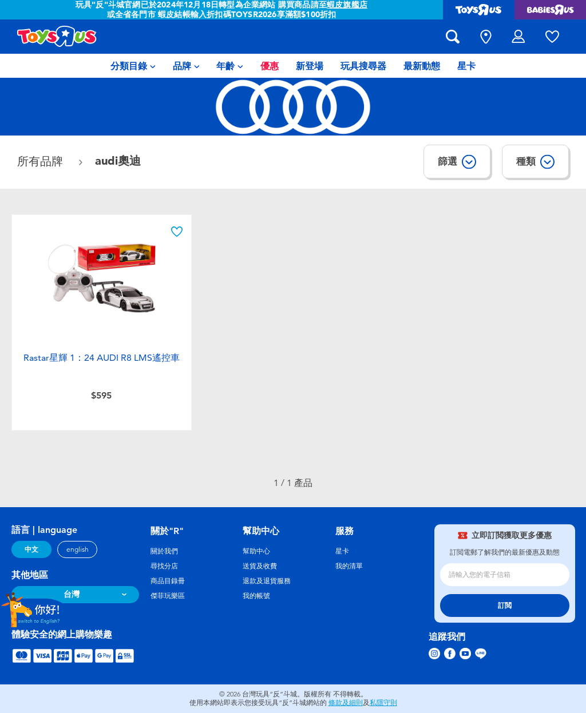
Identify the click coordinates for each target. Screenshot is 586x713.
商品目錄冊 (168, 581)
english (77, 549)
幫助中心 (256, 551)
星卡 (342, 551)
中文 (31, 549)
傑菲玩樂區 (168, 596)
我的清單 (349, 566)
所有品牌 (41, 161)
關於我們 (164, 551)
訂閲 (505, 606)
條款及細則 (345, 703)
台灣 (72, 594)
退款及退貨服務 (267, 581)
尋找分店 (164, 566)
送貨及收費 (260, 566)
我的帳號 (256, 596)
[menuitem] (133, 66)
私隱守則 (383, 703)
